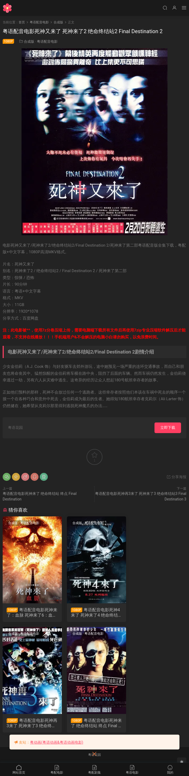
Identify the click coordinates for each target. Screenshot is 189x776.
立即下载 (167, 427)
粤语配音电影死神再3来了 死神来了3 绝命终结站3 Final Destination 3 (157, 612)
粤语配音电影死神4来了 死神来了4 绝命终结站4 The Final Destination (94, 612)
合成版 (29, 41)
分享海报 (176, 477)
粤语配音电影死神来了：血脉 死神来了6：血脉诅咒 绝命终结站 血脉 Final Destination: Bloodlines (31, 612)
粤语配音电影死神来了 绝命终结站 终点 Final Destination (31, 723)
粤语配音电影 (47, 41)
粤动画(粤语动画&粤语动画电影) (56, 742)
